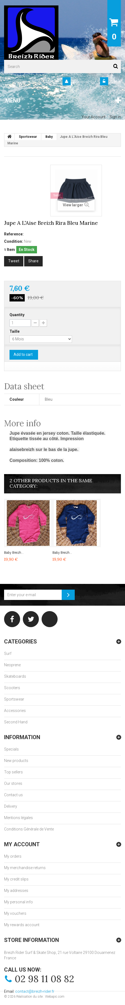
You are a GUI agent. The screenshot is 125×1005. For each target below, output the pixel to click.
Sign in (115, 81)
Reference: (14, 234)
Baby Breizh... (14, 553)
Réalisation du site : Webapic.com (40, 996)
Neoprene (12, 665)
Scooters (12, 688)
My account (22, 844)
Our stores (13, 783)
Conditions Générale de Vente (29, 829)
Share (33, 261)
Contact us (13, 795)
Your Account (82, 81)
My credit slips (16, 879)
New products (16, 760)
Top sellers (13, 772)
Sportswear (14, 699)
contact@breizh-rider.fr (34, 991)
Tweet (13, 261)
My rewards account (21, 925)
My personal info (18, 902)
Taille (15, 331)
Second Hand (15, 722)
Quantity (17, 315)
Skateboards (15, 676)
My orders (12, 856)
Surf (7, 653)
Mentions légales (18, 818)
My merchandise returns (25, 868)
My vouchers (15, 913)
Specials (11, 749)
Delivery (10, 806)
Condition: (13, 241)
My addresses (16, 890)
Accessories (15, 710)
